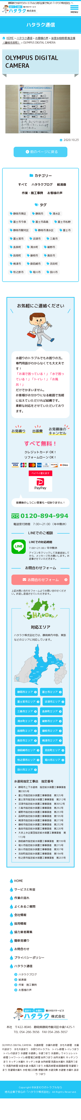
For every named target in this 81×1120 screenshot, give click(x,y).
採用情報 (20, 923)
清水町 (34, 247)
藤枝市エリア (50, 731)
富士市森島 (41, 222)
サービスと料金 (24, 889)
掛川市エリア (25, 769)
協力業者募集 (23, 932)
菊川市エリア (52, 760)
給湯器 (61, 184)
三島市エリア (25, 711)
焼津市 (17, 263)
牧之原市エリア (26, 760)
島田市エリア (25, 740)
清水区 (56, 213)
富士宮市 (18, 238)
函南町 (17, 255)
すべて (22, 184)
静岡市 (39, 213)
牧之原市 (18, 272)
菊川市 (37, 272)
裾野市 (51, 247)
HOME (18, 881)
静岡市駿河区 (21, 230)
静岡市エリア (25, 692)
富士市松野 (64, 222)
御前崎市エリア (26, 750)
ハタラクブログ (42, 184)
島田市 (51, 255)
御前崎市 (35, 263)
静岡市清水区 (46, 230)
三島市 (54, 238)
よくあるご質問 (24, 906)
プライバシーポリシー (29, 958)
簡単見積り (21, 940)
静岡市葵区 (19, 213)
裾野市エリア (50, 721)
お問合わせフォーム (40, 579)
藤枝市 (34, 255)
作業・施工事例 (32, 193)
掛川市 (54, 272)
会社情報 (20, 915)
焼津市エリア (50, 740)
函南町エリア (25, 731)
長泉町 (17, 247)
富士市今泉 (19, 222)
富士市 (67, 230)
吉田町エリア (52, 750)
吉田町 (54, 263)
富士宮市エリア (26, 701)
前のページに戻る (40, 151)
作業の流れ (21, 898)
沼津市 (37, 238)
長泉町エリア (50, 711)
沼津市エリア (52, 701)
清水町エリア (25, 721)
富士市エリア (50, 692)
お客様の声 (54, 193)
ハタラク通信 (23, 966)
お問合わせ (21, 949)
